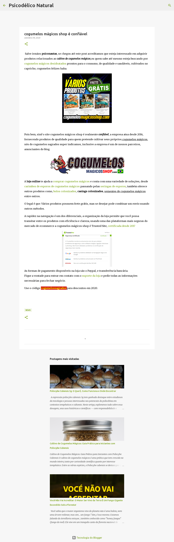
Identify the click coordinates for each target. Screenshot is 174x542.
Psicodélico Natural (31, 5)
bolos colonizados (64, 191)
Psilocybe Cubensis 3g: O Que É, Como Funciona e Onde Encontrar (83, 391)
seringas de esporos (113, 186)
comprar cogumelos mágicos (71, 181)
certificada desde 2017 (121, 225)
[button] (26, 44)
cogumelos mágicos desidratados (45, 63)
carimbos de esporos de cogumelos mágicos (52, 186)
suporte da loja (91, 275)
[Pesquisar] (58, 5)
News (28, 310)
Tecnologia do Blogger (87, 537)
